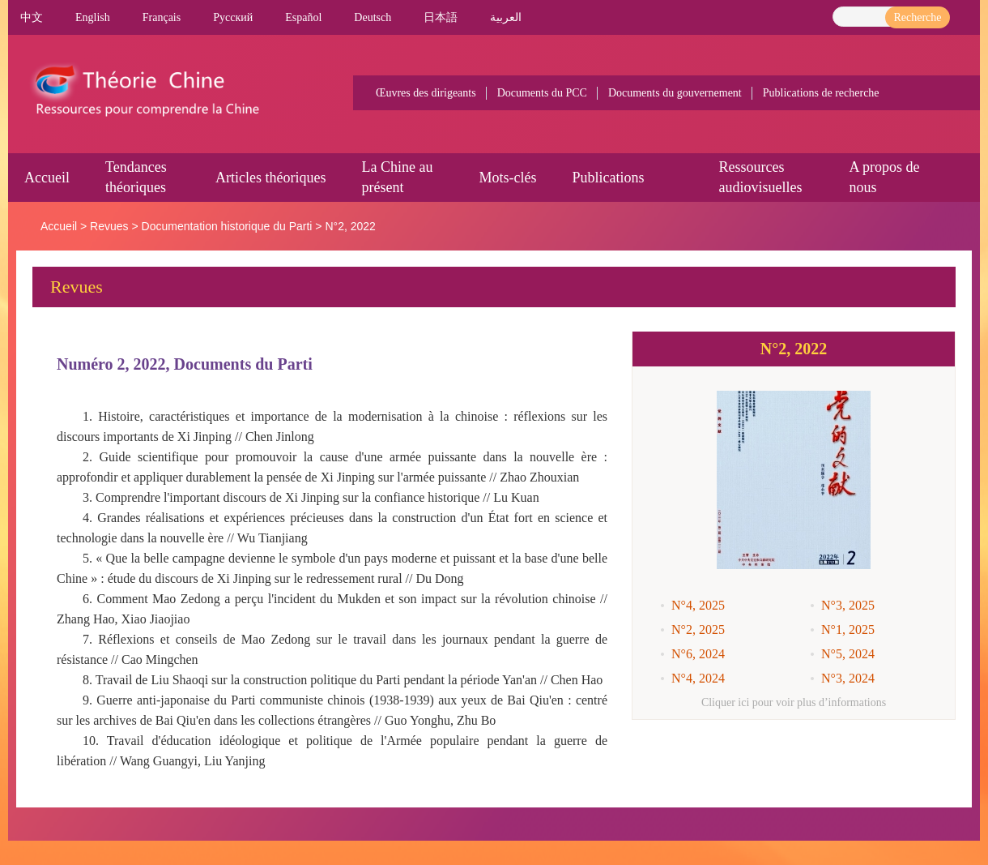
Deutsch (372, 17)
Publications (608, 177)
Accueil (47, 177)
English (92, 17)
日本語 (441, 17)
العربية (506, 17)
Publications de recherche (821, 93)
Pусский (233, 17)
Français (162, 17)
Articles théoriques (270, 177)
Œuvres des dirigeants (426, 93)
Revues (109, 226)
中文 (31, 17)
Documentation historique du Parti (227, 226)
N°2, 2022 (350, 226)
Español (303, 17)
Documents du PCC (542, 93)
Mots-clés (507, 177)
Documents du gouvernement (675, 93)
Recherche (917, 17)
